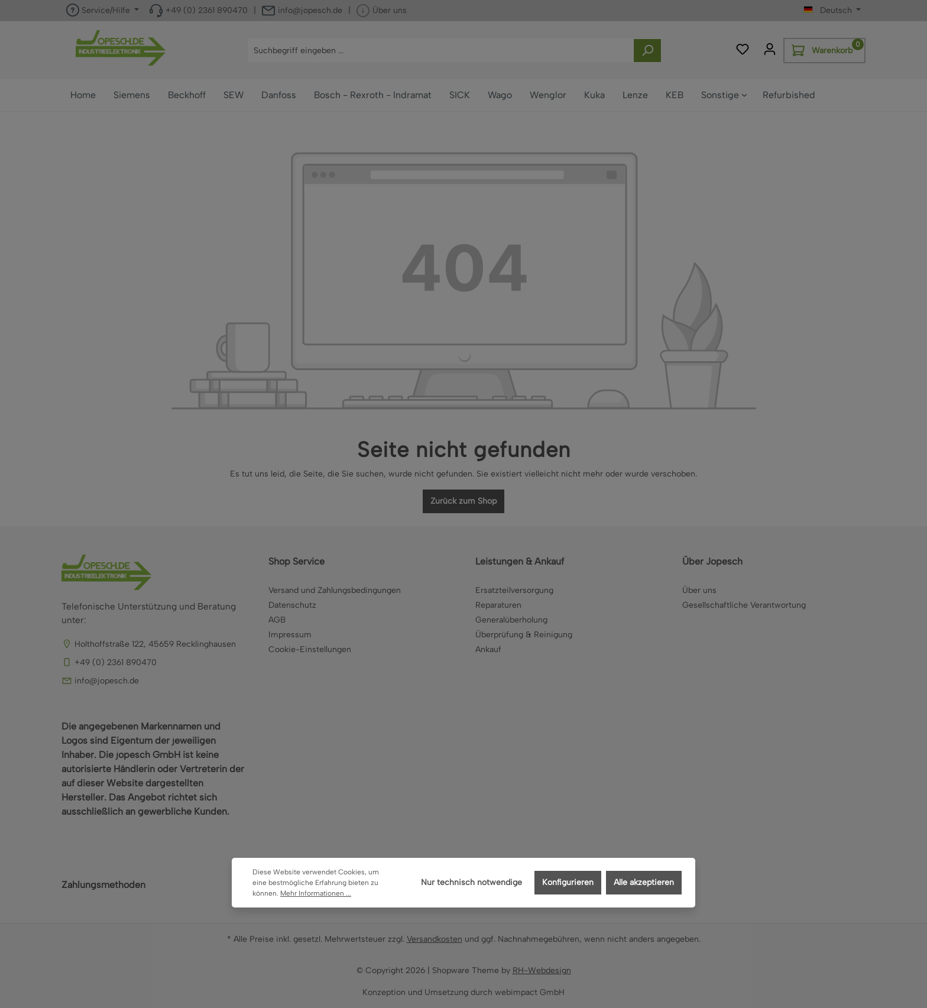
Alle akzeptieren (644, 882)
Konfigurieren (568, 882)
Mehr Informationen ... (315, 893)
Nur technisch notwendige (471, 882)
